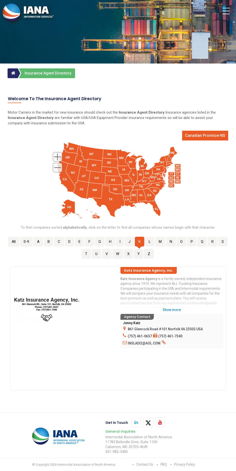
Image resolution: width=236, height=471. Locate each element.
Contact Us (144, 464)
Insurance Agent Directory (48, 73)
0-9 (26, 241)
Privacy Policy (184, 464)
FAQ (163, 464)
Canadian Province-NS (205, 135)
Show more (172, 310)
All (14, 241)
